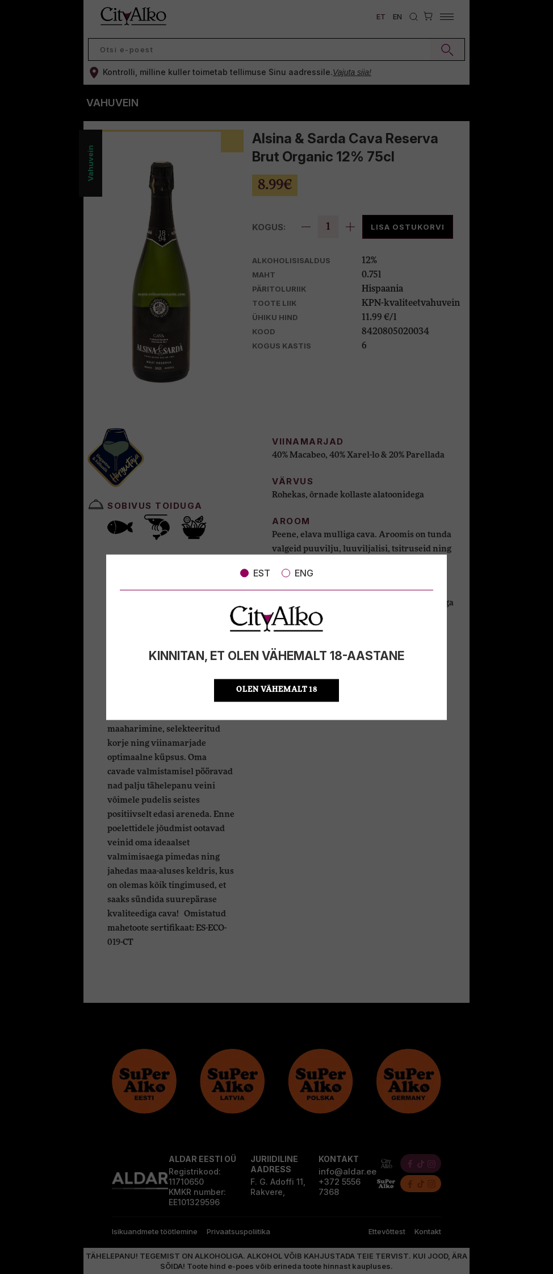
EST (255, 573)
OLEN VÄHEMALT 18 (276, 690)
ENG (297, 573)
